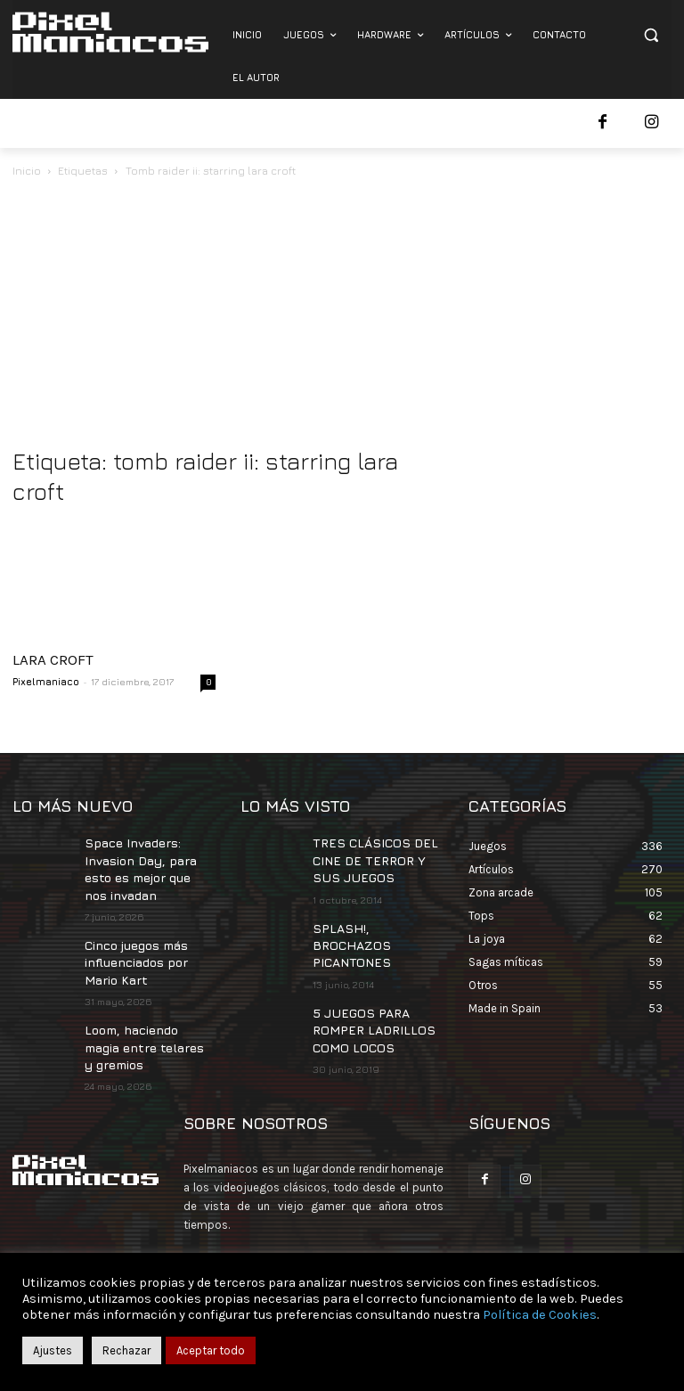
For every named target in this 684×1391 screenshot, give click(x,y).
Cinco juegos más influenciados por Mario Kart (134, 950)
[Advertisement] (342, 314)
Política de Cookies (540, 1314)
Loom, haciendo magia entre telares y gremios (147, 1028)
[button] (651, 35)
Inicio (26, 170)
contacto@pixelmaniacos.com (338, 1239)
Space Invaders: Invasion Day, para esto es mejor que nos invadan (147, 864)
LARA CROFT (53, 659)
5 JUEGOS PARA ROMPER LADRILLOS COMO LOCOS (364, 997)
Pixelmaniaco (45, 681)
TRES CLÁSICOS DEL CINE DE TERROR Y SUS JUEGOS (374, 857)
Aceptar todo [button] (210, 1350)
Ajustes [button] (52, 1350)
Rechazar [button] (126, 1350)
